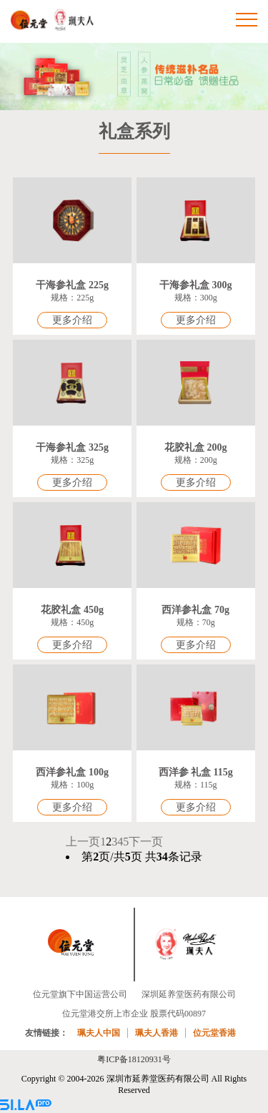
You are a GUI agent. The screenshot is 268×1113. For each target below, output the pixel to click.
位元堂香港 (214, 1033)
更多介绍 (72, 320)
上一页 (83, 841)
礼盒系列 (134, 131)
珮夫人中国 (98, 1033)
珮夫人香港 (156, 1033)
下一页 (146, 841)
